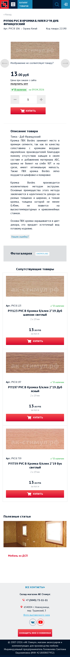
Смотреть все (42, 254)
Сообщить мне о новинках (35, 633)
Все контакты (34, 587)
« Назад (8, 14)
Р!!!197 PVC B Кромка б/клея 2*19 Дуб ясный (35, 389)
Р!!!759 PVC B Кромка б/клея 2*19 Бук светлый (35, 465)
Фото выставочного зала (36, 614)
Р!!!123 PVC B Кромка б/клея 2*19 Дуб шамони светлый (35, 313)
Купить (31, 110)
